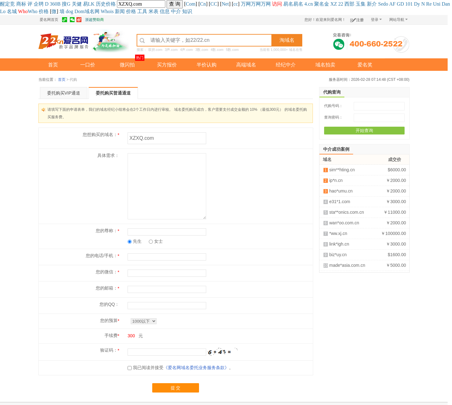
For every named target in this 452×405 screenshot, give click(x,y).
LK (91, 4)
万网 (246, 4)
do (385, 4)
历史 (101, 4)
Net (225, 4)
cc (235, 4)
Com (190, 4)
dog (69, 11)
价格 (111, 4)
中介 (176, 11)
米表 (153, 11)
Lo (3, 11)
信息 (165, 11)
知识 (187, 11)
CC (214, 4)
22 (340, 4)
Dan (446, 4)
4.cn (308, 4)
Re (429, 4)
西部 (349, 4)
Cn (203, 4)
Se (380, 4)
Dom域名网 (87, 11)
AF (392, 4)
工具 (142, 11)
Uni (436, 4)
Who (32, 11)
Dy (417, 4)
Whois (107, 11)
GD (400, 4)
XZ (333, 4)
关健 (77, 4)
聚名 (319, 4)
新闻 (120, 11)
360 (53, 4)
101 (409, 4)
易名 (288, 4)
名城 (12, 11)
